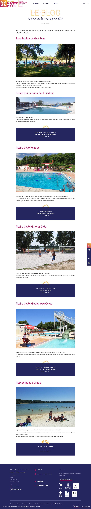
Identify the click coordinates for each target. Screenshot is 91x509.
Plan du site (46, 503)
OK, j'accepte (76, 506)
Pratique (39, 470)
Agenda (56, 4)
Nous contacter (14, 486)
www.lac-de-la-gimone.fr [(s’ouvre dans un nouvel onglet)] (45, 451)
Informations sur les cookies (28, 503)
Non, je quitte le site (86, 506)
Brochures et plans (42, 485)
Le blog (44, 12)
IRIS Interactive (60, 503)
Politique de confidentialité (15, 503)
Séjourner (46, 4)
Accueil (33, 12)
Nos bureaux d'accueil (16, 489)
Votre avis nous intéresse (44, 474)
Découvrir (36, 4)
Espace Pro (40, 481)
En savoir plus (37, 506)
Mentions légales (38, 503)
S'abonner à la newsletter (66, 479)
